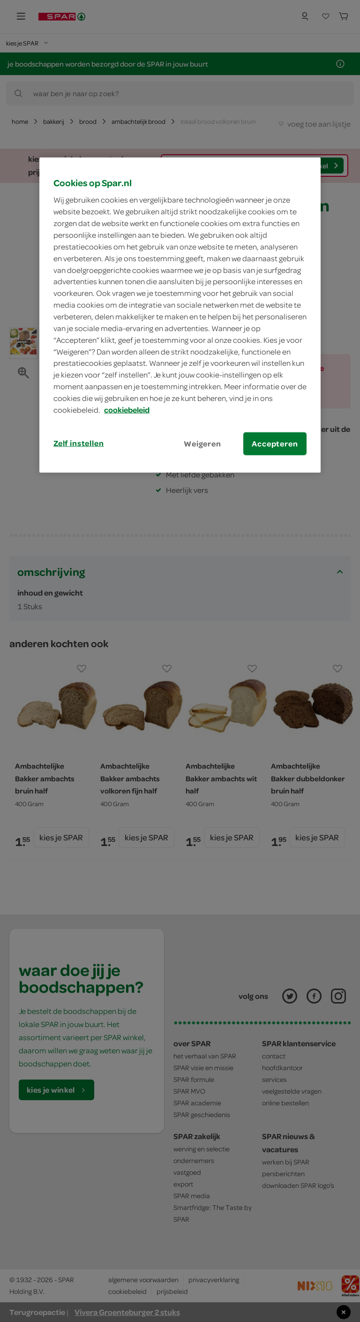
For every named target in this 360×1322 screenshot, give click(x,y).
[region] (180, 314)
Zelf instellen (78, 443)
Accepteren (275, 443)
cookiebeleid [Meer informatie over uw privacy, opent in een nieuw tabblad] (127, 410)
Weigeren (202, 443)
